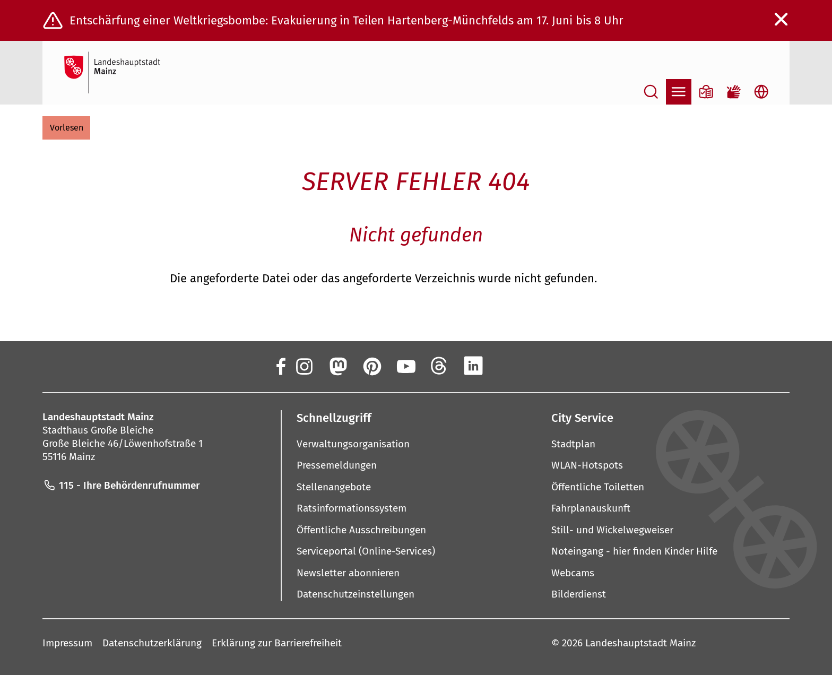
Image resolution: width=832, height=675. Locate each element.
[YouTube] (405, 365)
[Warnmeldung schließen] (781, 19)
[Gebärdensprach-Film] (734, 92)
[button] (66, 128)
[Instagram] (303, 365)
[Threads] (439, 365)
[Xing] (507, 365)
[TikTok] (541, 365)
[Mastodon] (337, 365)
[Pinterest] (371, 365)
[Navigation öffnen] (678, 92)
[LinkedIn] (473, 365)
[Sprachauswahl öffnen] (761, 92)
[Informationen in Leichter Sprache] (706, 92)
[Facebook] (280, 365)
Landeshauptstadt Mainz (640, 643)
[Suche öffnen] (651, 92)
